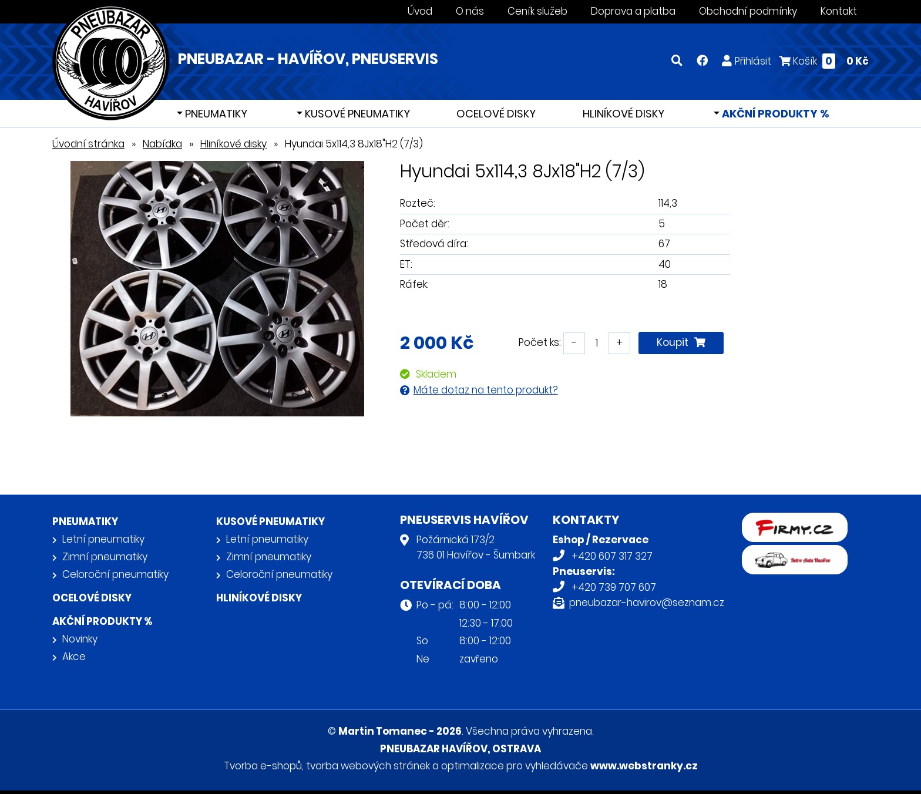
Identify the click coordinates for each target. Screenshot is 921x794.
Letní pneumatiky (103, 539)
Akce (74, 657)
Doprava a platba (633, 11)
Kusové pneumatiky (356, 113)
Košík (824, 61)
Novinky (80, 639)
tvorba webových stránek (368, 766)
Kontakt (839, 11)
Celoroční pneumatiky (115, 574)
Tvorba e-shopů (263, 766)
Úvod (420, 11)
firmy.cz (761, 520)
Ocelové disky (496, 113)
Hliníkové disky (623, 113)
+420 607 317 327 (612, 556)
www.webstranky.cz (644, 766)
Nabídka (162, 144)
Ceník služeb (537, 11)
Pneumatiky (215, 113)
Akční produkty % (774, 113)
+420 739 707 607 (614, 587)
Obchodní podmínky (748, 11)
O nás (470, 11)
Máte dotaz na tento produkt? (486, 390)
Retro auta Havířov (787, 553)
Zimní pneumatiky (104, 557)
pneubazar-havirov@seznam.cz (646, 603)
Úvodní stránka (88, 144)
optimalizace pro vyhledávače (514, 766)
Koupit (681, 342)
